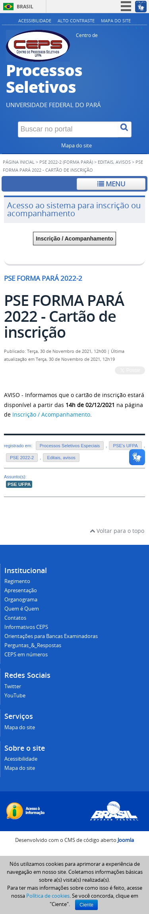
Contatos (15, 618)
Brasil (25, 6)
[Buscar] (125, 129)
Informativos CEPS (26, 627)
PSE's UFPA (125, 445)
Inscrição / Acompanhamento (74, 238)
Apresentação (20, 590)
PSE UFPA (19, 484)
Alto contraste (76, 20)
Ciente (86, 905)
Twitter (12, 686)
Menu (111, 183)
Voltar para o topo (117, 530)
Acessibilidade (34, 20)
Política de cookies (48, 895)
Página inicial (19, 162)
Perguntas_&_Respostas (32, 645)
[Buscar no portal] (68, 129)
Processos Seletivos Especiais (70, 445)
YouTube (14, 695)
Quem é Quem (21, 608)
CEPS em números (26, 654)
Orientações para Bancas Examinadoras (51, 636)
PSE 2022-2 (22, 457)
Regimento (17, 581)
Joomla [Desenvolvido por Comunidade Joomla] (126, 840)
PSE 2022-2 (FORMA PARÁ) (66, 162)
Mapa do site (116, 20)
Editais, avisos (114, 162)
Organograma (20, 599)
